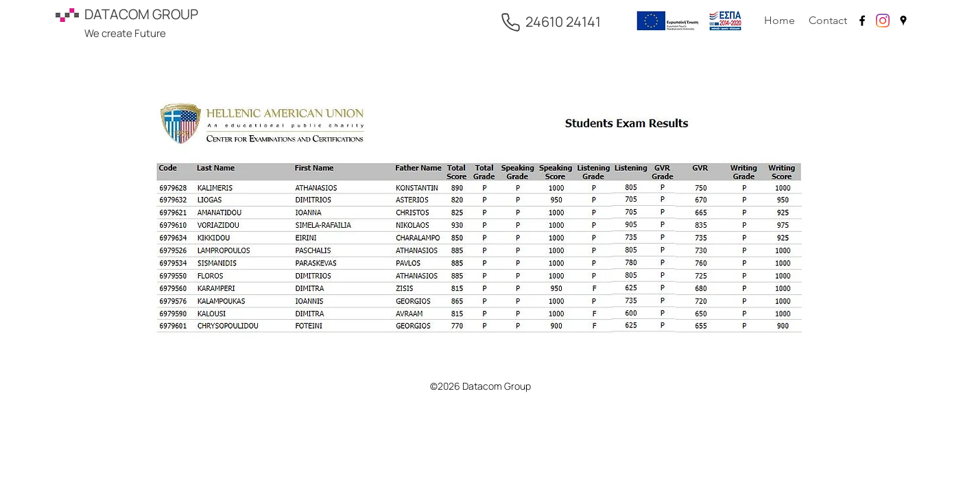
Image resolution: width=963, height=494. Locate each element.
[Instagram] (883, 20)
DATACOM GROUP (141, 14)
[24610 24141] (563, 22)
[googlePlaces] (903, 20)
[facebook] (862, 20)
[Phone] (510, 22)
